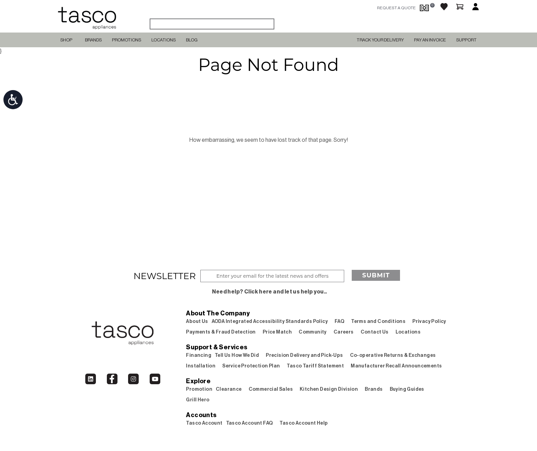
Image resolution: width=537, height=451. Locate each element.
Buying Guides (407, 389)
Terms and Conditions (378, 321)
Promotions (126, 40)
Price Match (277, 332)
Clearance (229, 389)
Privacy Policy (429, 321)
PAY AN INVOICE (430, 40)
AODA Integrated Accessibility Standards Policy (270, 321)
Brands (93, 40)
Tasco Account (204, 423)
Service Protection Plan (251, 366)
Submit (376, 275)
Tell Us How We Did (237, 355)
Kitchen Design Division (329, 389)
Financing (198, 355)
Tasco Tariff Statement (315, 366)
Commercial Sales (271, 389)
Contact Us (375, 332)
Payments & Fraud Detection (220, 332)
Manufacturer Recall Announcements (396, 366)
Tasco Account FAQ (249, 423)
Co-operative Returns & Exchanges (393, 355)
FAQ (339, 321)
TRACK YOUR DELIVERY (380, 40)
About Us (197, 321)
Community (313, 332)
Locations (163, 40)
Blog (192, 40)
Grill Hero (197, 400)
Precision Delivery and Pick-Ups (304, 355)
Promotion (199, 389)
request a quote (396, 8)
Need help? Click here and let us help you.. (269, 292)
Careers (344, 332)
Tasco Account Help (303, 423)
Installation (200, 366)
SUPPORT (466, 40)
